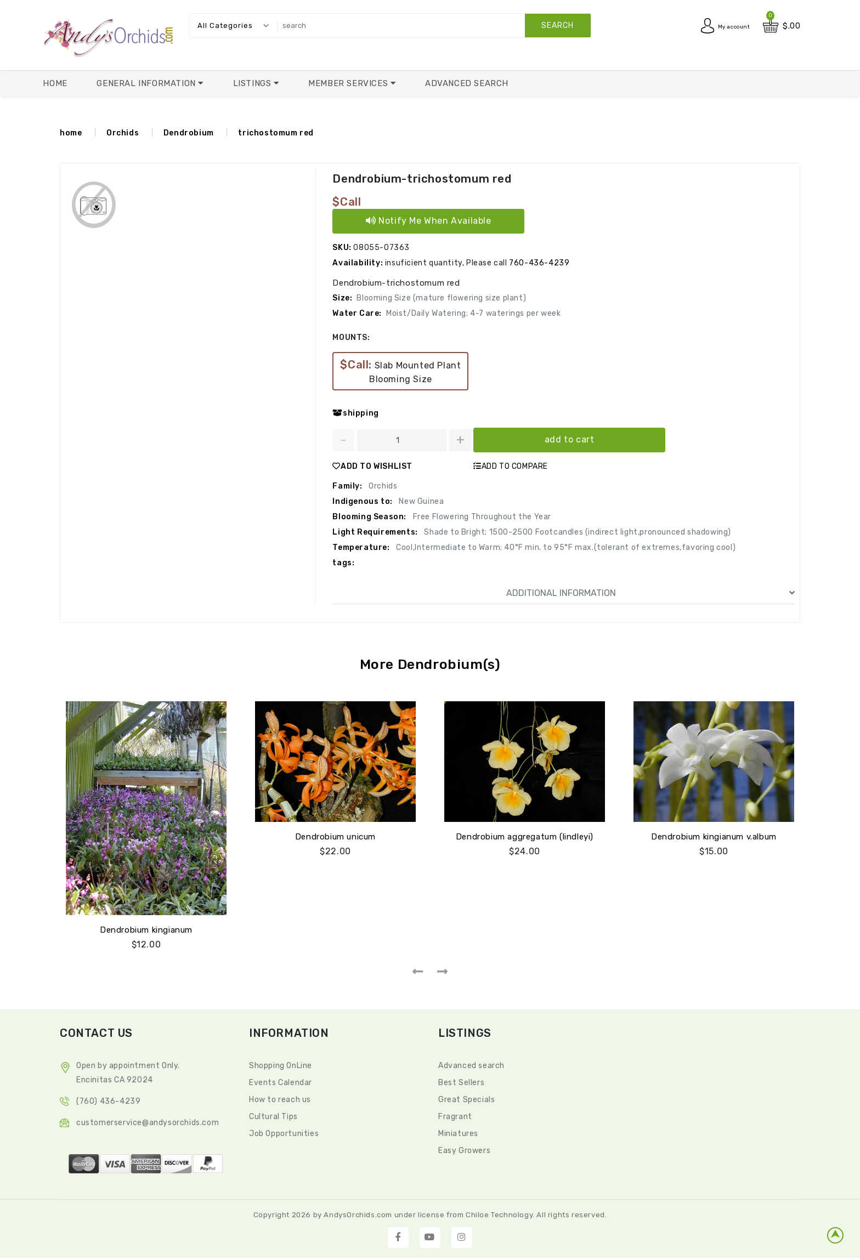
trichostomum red (276, 133)
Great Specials (466, 1098)
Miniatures (458, 1132)
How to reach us (280, 1098)
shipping (355, 413)
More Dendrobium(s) (430, 664)
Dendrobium (188, 133)
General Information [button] (147, 83)
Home (55, 83)
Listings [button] (253, 83)
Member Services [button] (349, 83)
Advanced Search (466, 83)
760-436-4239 (539, 263)
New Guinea (420, 501)
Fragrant (455, 1115)
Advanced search (471, 1064)
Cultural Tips (273, 1115)
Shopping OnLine (280, 1064)
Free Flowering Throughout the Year (481, 516)
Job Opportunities (284, 1132)
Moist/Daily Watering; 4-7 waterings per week (473, 313)
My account (727, 26)
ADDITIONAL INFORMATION (650, 593)
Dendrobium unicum (335, 835)
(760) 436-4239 (108, 1099)
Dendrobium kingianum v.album (714, 835)
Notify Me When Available (428, 220)
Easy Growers (464, 1149)
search (557, 25)
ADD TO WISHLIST (372, 466)
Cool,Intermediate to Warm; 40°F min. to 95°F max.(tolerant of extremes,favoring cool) (565, 547)
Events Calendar (280, 1081)
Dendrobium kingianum (146, 928)
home (71, 133)
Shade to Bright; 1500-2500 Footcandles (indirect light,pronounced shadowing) (576, 532)
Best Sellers (461, 1081)
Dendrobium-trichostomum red (420, 178)
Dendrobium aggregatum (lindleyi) (524, 835)
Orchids (122, 133)
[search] (431, 25)
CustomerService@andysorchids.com (147, 1121)
